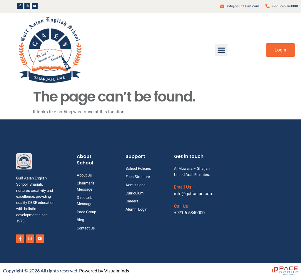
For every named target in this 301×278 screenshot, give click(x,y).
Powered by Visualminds (104, 270)
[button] (221, 50)
